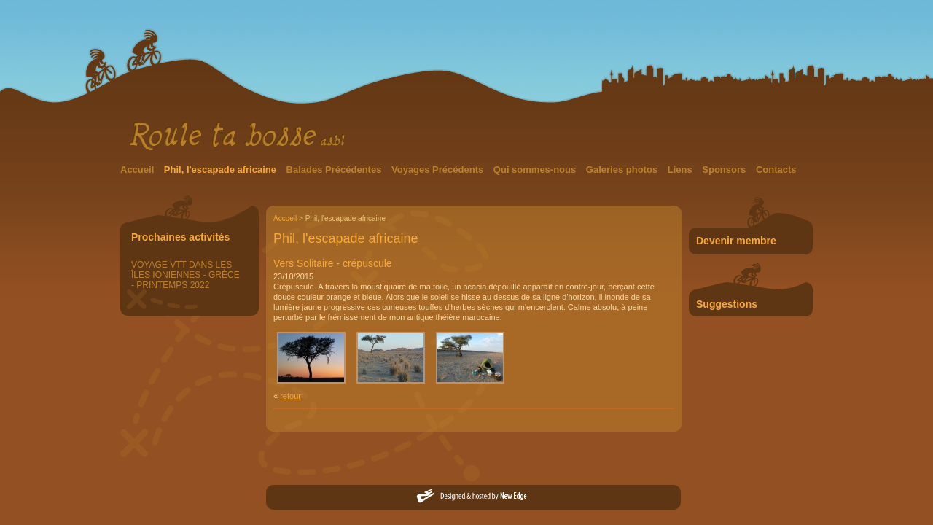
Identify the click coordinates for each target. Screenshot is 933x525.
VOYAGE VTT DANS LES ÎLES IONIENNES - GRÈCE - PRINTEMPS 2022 (185, 275)
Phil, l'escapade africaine (221, 169)
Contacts (776, 169)
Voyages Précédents (438, 169)
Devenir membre (736, 240)
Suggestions (726, 304)
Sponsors (725, 169)
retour (290, 396)
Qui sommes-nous (536, 169)
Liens (681, 169)
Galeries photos (623, 169)
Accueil (138, 169)
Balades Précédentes (335, 169)
